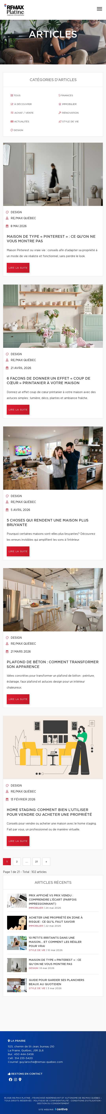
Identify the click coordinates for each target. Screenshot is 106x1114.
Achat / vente (22, 113)
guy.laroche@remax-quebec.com (41, 1062)
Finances (66, 95)
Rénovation (69, 113)
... (26, 861)
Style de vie (69, 121)
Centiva (61, 1109)
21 (36, 861)
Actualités (20, 121)
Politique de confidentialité (51, 1101)
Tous (16, 95)
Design (17, 130)
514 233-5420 (24, 1058)
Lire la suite (18, 268)
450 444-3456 (24, 1054)
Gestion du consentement (53, 1104)
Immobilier (68, 104)
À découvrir (21, 104)
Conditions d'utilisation (85, 1101)
